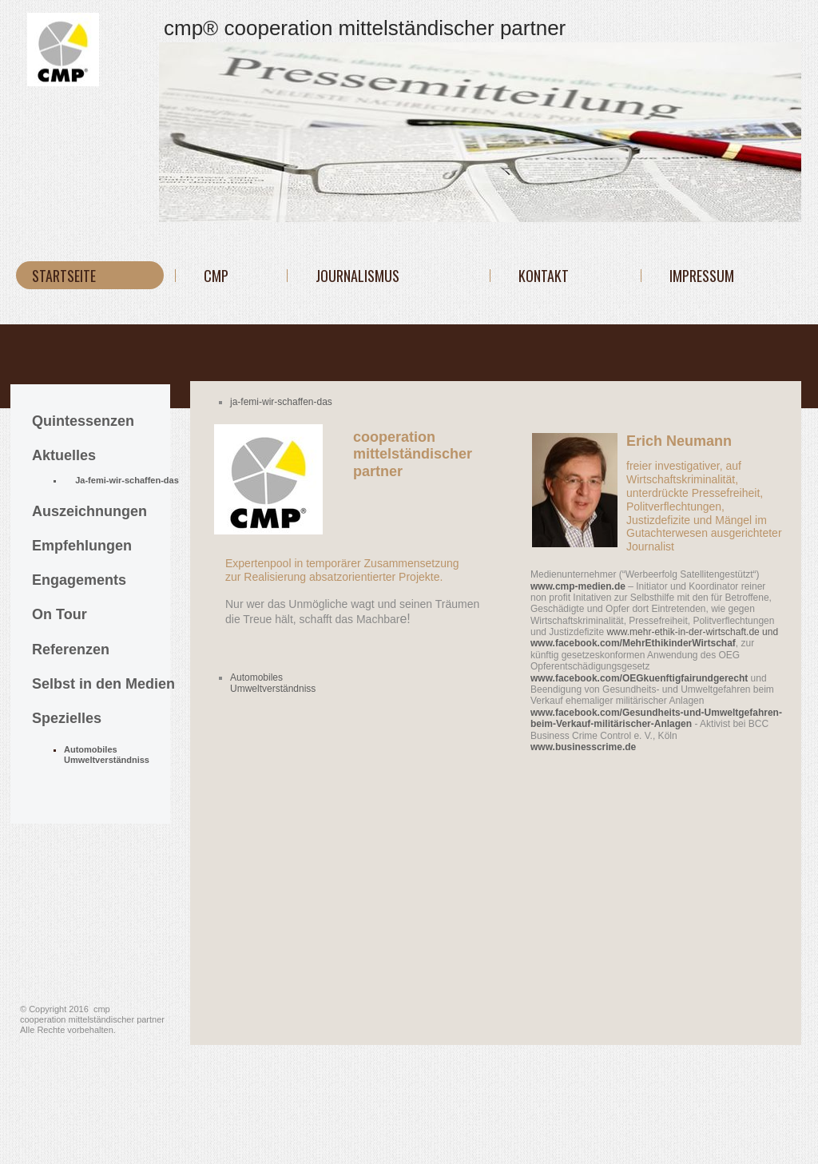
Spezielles (66, 718)
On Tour (59, 614)
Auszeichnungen (89, 511)
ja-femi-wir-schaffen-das (281, 401)
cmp (216, 275)
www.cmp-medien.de (577, 586)
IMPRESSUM (701, 275)
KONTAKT (543, 275)
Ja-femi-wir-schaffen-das (127, 480)
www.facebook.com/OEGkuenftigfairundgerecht (639, 678)
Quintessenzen (83, 421)
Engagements (79, 580)
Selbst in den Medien (103, 684)
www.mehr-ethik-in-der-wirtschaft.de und (692, 632)
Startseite (64, 275)
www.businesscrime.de (583, 747)
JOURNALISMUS (357, 275)
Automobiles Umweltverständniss (273, 683)
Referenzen (70, 649)
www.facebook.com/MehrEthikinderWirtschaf (633, 643)
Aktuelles (64, 455)
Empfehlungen (82, 546)
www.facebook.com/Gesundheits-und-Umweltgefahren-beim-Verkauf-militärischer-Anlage (656, 718)
